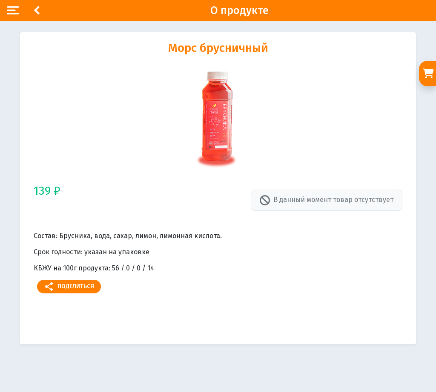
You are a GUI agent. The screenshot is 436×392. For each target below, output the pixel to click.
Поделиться (69, 286)
